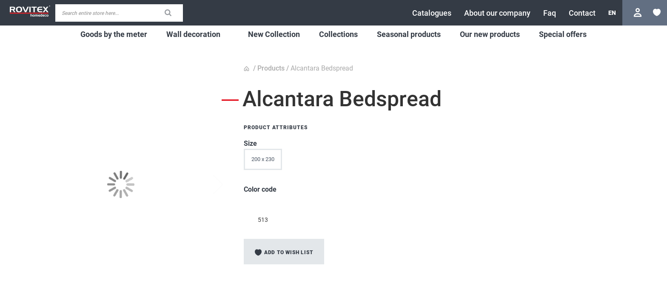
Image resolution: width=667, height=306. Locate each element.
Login (639, 12)
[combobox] (119, 13)
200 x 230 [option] (262, 159)
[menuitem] (114, 34)
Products (271, 68)
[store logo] (29, 11)
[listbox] (411, 161)
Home (247, 69)
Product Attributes (276, 127)
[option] (263, 204)
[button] (612, 12)
